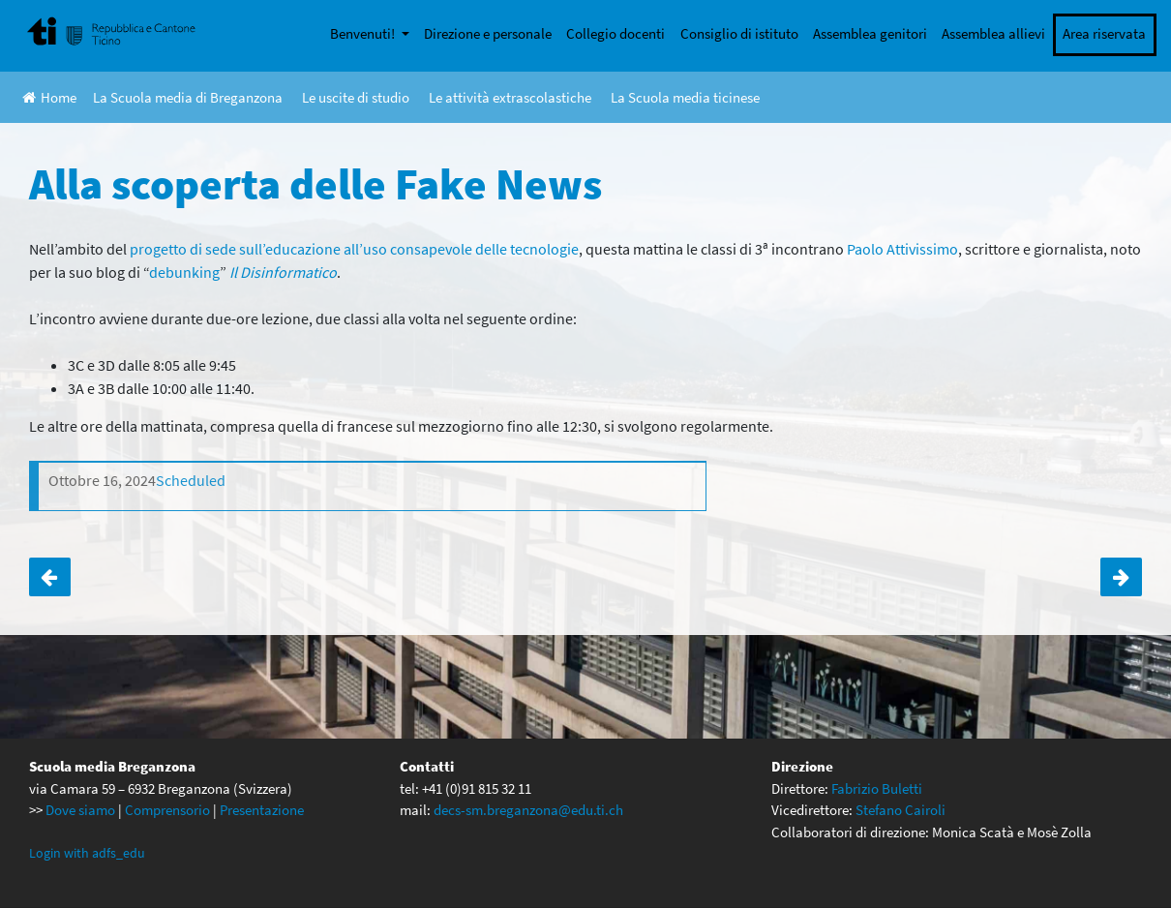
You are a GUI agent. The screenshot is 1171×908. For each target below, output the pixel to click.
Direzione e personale (488, 33)
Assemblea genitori (870, 33)
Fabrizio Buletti (876, 788)
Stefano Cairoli (901, 810)
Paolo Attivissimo (902, 248)
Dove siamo (80, 810)
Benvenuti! (364, 33)
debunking (184, 272)
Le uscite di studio (355, 97)
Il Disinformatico (283, 272)
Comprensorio (167, 810)
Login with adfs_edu (87, 853)
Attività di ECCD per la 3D (50, 577)
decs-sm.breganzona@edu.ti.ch (528, 810)
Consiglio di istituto (739, 33)
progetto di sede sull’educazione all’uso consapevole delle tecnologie (354, 248)
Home (49, 97)
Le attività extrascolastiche (510, 97)
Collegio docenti (615, 33)
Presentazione (262, 810)
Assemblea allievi (993, 33)
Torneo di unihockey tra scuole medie (1121, 577)
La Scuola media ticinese (685, 97)
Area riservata (1104, 33)
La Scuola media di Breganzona (188, 97)
